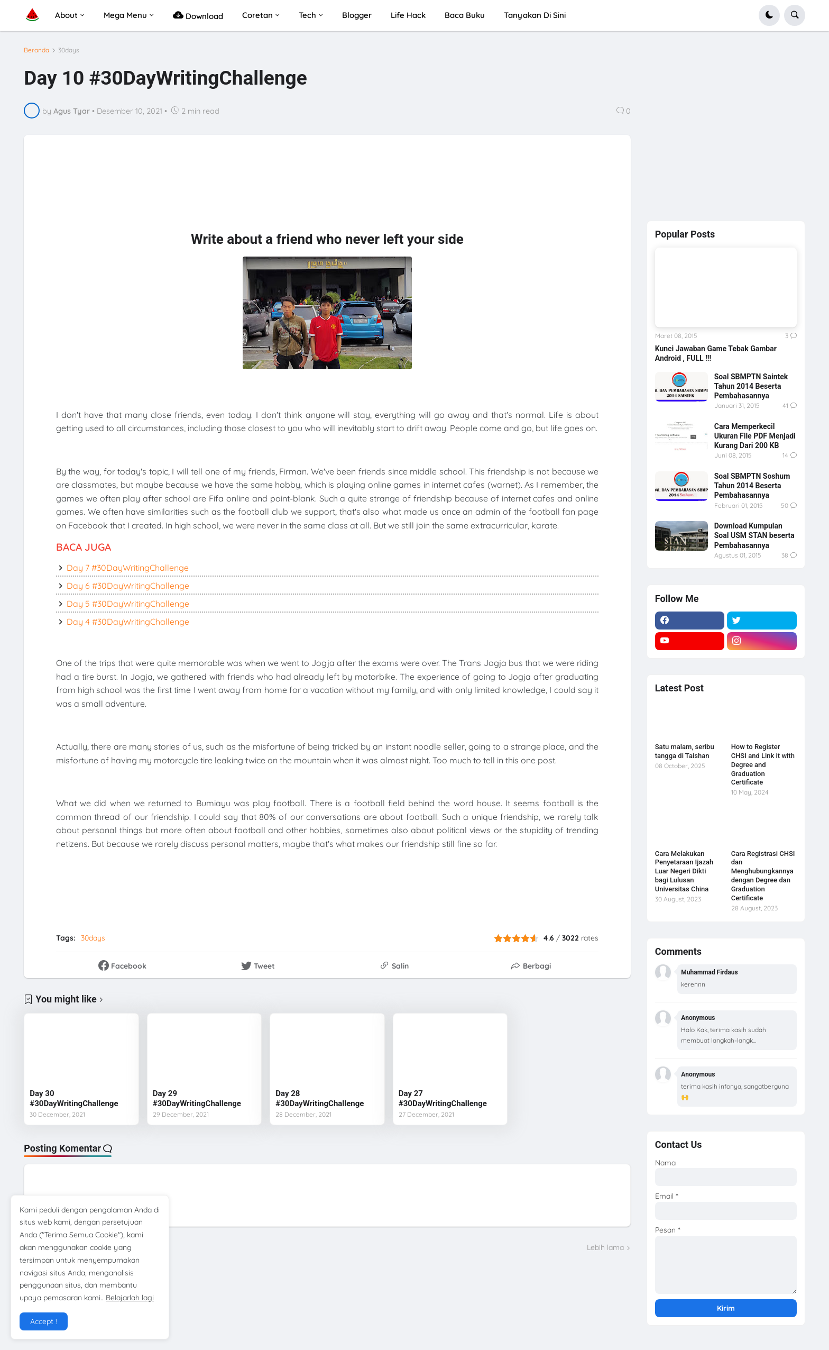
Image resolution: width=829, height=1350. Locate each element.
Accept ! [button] (43, 1321)
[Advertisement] (294, 190)
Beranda (36, 50)
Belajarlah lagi (130, 1297)
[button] (769, 15)
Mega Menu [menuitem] (125, 15)
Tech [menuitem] (307, 15)
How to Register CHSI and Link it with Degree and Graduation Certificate (763, 765)
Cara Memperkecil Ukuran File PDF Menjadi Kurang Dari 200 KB (755, 436)
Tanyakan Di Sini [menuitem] (535, 15)
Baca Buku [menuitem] (465, 15)
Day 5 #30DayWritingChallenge (128, 603)
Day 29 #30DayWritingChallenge (197, 1099)
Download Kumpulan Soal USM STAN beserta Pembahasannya (754, 535)
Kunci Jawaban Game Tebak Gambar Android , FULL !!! (716, 353)
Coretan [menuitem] (257, 15)
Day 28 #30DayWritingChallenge (319, 1099)
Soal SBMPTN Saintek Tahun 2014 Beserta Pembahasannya (751, 386)
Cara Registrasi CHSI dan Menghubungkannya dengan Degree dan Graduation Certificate (763, 876)
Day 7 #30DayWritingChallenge (128, 567)
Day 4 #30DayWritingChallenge (128, 621)
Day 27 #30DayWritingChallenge (443, 1099)
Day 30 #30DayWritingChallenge (74, 1099)
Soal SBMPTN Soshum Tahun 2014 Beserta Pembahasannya (752, 485)
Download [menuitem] (198, 15)
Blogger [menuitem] (357, 15)
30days (68, 50)
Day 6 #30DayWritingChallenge (128, 585)
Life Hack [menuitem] (408, 15)
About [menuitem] (66, 15)
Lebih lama (605, 1247)
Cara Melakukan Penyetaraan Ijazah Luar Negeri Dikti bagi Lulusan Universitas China (684, 871)
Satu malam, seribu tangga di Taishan (684, 751)
